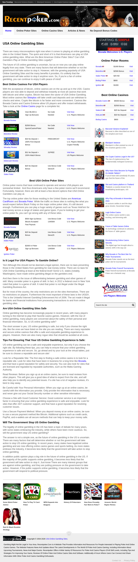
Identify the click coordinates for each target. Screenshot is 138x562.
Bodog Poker (101, 80)
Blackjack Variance (44, 2)
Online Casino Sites (52, 30)
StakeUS (99, 110)
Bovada (82, 361)
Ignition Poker (9, 254)
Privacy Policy (129, 559)
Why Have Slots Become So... (88, 2)
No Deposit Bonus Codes (103, 30)
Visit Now (70, 112)
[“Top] (69, 534)
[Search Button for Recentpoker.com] (132, 305)
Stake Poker (8, 174)
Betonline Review (10, 134)
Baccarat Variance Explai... (24, 2)
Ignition (98, 85)
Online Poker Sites (26, 30)
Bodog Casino (101, 119)
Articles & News (76, 30)
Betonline (99, 71)
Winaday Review (10, 147)
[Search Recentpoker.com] (115, 305)
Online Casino (28, 106)
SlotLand (99, 115)
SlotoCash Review (11, 161)
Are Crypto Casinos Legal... (64, 2)
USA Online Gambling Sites (34, 539)
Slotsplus (32, 97)
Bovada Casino (102, 101)
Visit (131, 66)
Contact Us (116, 559)
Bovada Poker (26, 201)
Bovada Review (10, 120)
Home (8, 30)
